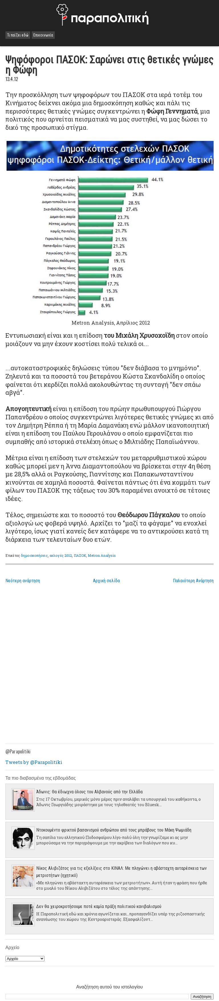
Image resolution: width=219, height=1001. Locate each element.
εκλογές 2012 (61, 555)
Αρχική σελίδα (106, 580)
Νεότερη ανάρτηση (22, 580)
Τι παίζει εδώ (18, 35)
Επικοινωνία (43, 35)
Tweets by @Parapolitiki (33, 762)
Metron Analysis (102, 555)
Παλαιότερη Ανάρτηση (193, 580)
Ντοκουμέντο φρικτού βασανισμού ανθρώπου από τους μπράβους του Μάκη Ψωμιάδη (113, 830)
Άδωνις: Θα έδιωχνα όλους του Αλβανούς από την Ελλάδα (89, 791)
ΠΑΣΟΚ (80, 555)
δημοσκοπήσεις (34, 555)
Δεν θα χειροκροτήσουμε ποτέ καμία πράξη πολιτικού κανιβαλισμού (98, 906)
